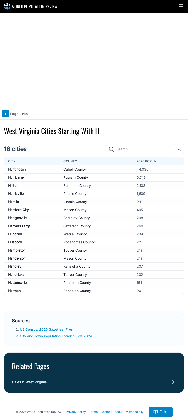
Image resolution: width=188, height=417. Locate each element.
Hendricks (16, 274)
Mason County (75, 210)
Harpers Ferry (19, 226)
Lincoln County (75, 202)
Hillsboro (15, 242)
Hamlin (13, 202)
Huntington (17, 169)
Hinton (13, 185)
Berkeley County (76, 218)
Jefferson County (77, 226)
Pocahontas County (79, 242)
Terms (93, 412)
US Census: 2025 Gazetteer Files (47, 329)
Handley (14, 266)
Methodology (135, 412)
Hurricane (16, 177)
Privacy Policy (76, 412)
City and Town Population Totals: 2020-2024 (56, 336)
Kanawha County (77, 266)
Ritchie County (75, 193)
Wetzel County (75, 234)
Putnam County (75, 177)
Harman (14, 291)
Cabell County (74, 169)
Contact (106, 412)
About (119, 412)
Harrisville (16, 193)
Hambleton (16, 250)
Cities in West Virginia (29, 382)
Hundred (15, 234)
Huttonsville (17, 282)
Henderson (16, 258)
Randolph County (77, 282)
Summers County (77, 185)
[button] (181, 6)
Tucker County (75, 250)
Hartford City (18, 210)
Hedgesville (17, 218)
